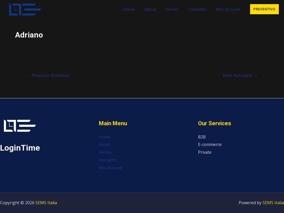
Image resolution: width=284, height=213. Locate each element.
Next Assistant (240, 75)
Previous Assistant (47, 75)
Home (134, 9)
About (155, 9)
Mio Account (229, 9)
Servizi (175, 9)
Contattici (199, 9)
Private (205, 152)
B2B (202, 137)
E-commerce (210, 144)
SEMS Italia (46, 202)
